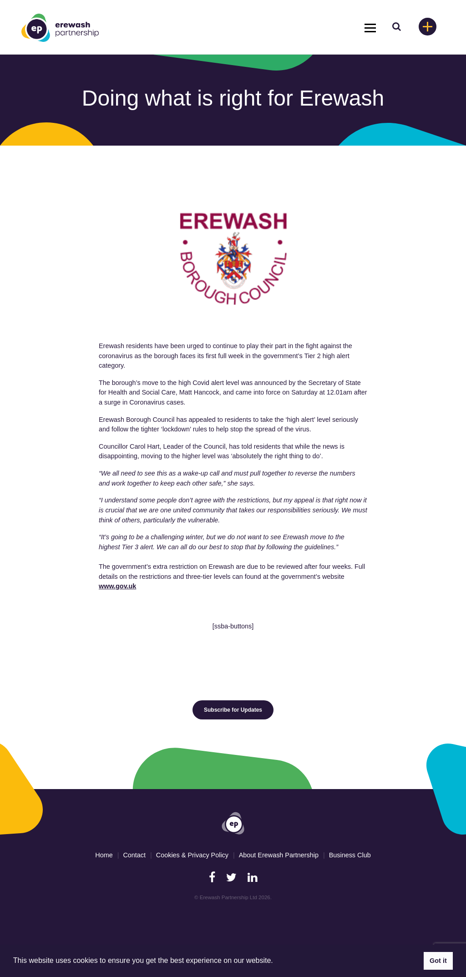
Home (103, 855)
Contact (134, 855)
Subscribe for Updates (233, 710)
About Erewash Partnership (279, 855)
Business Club (350, 855)
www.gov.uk (117, 586)
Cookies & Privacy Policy (192, 855)
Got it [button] (438, 960)
